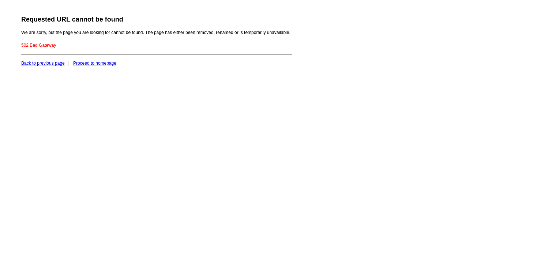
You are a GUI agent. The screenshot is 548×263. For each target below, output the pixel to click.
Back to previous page (43, 63)
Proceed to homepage (94, 63)
